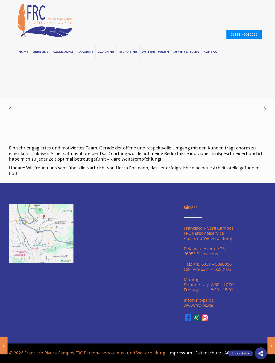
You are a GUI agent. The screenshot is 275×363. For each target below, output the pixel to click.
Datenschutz (208, 353)
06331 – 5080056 (244, 34)
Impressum (180, 353)
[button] (261, 353)
